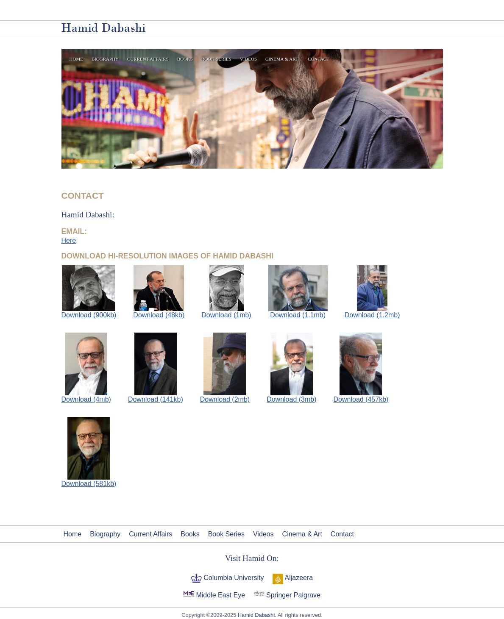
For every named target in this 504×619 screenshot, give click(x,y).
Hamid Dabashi (256, 615)
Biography (105, 58)
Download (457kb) (361, 399)
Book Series (216, 58)
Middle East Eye (219, 595)
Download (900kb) (89, 312)
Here (68, 240)
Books (185, 58)
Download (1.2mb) (372, 312)
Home (76, 58)
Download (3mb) (291, 399)
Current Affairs (148, 58)
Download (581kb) (89, 483)
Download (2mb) (225, 399)
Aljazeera (298, 577)
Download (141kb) (155, 399)
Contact (318, 58)
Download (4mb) (86, 399)
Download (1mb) (226, 312)
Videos (248, 58)
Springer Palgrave (293, 595)
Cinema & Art (281, 58)
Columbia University (233, 577)
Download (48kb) (158, 312)
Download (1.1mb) (298, 312)
